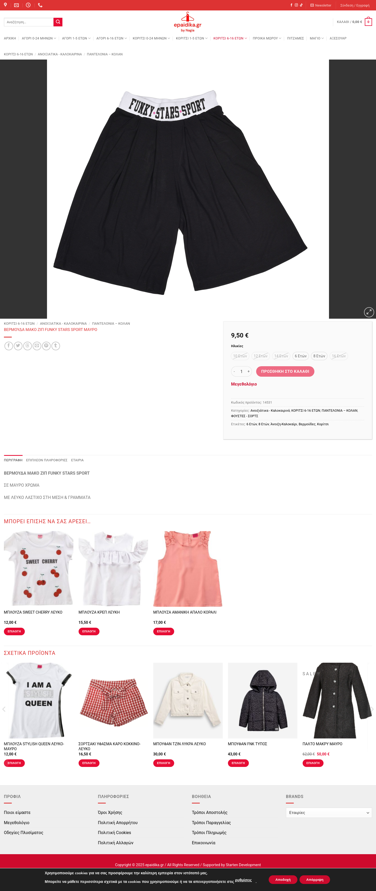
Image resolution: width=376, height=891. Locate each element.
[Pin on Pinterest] (46, 346)
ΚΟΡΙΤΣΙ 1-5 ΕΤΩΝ (192, 38)
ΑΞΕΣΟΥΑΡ (338, 38)
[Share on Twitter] (18, 346)
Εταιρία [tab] (77, 460)
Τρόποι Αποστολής (209, 812)
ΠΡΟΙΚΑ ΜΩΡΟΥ (267, 38)
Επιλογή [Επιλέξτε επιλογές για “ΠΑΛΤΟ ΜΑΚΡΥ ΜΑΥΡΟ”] (313, 763)
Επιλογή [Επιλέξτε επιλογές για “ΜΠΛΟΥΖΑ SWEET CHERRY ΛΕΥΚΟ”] (14, 631)
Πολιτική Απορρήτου (118, 822)
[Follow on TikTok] (301, 5)
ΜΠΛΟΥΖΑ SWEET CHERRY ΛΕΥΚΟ (33, 612)
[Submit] (58, 22)
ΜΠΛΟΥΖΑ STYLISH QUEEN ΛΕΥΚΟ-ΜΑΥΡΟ (34, 746)
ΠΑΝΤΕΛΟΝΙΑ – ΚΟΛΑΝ (105, 54)
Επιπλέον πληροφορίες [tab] (47, 460)
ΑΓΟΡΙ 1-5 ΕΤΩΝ (76, 38)
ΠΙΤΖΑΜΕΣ (295, 38)
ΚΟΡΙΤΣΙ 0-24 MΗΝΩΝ (151, 38)
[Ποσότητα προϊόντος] (241, 371)
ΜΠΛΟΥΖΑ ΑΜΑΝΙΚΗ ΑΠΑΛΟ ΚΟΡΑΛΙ (184, 612)
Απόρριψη (316, 879)
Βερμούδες (307, 424)
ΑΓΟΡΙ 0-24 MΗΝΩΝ (39, 38)
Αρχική (10, 38)
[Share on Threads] (27, 346)
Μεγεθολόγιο (244, 384)
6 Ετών (251, 424)
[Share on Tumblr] (55, 346)
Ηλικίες (237, 346)
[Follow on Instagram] (296, 5)
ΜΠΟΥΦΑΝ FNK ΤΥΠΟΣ (247, 744)
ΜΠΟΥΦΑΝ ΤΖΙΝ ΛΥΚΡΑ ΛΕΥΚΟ (179, 744)
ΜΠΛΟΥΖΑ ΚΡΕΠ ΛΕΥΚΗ (99, 612)
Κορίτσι (322, 424)
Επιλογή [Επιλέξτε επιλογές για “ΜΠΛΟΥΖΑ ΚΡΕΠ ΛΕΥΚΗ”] (89, 631)
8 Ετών (263, 424)
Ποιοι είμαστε (17, 812)
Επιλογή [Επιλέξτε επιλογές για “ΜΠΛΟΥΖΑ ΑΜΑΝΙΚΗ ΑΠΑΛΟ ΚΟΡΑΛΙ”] (163, 631)
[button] (321, 5)
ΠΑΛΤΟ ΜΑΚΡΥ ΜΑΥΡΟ (322, 744)
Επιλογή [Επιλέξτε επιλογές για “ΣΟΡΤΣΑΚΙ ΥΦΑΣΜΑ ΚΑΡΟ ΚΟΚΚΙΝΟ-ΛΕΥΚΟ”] (89, 763)
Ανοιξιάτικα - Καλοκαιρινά (60, 54)
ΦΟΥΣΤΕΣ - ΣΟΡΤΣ (244, 416)
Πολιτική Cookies (114, 832)
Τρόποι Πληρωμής (209, 832)
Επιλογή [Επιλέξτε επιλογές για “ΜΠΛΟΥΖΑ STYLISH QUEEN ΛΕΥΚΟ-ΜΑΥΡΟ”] (14, 763)
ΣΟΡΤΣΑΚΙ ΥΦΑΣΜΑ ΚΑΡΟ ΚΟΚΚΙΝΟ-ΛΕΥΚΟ (109, 746)
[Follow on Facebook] (291, 5)
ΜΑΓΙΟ (317, 38)
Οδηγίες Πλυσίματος (23, 832)
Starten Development (243, 865)
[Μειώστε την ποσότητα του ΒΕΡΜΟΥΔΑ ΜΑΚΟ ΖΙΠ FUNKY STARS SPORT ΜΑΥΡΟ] (234, 371)
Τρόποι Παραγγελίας (211, 822)
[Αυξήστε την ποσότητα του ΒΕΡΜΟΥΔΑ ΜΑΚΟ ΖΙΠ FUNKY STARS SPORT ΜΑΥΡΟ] (249, 371)
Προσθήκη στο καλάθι (285, 371)
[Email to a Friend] (37, 346)
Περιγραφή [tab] (13, 460)
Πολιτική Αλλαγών (115, 842)
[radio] (240, 356)
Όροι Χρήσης (110, 812)
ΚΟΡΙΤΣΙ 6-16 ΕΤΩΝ (230, 38)
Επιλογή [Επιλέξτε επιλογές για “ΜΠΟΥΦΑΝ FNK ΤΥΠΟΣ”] (238, 763)
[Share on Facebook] (8, 346)
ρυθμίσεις (240, 880)
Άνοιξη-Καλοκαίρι (284, 424)
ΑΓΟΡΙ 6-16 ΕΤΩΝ (111, 38)
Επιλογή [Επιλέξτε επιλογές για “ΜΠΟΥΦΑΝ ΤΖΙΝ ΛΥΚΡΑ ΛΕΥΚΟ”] (163, 763)
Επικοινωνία (203, 842)
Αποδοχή (281, 879)
